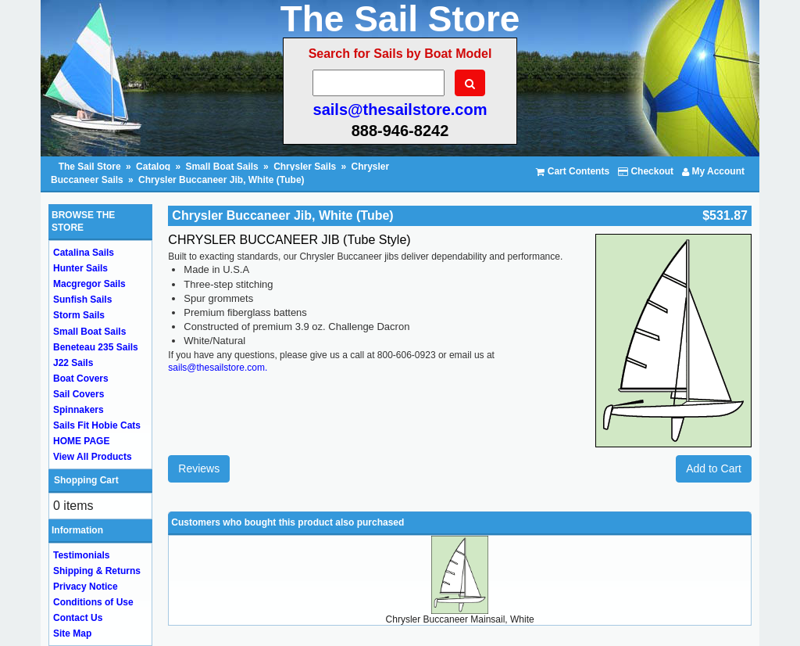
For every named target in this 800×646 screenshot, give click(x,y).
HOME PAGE (81, 441)
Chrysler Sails (304, 166)
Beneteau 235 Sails (95, 347)
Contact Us (77, 617)
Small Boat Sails (221, 166)
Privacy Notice (85, 586)
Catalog (153, 166)
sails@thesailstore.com (400, 109)
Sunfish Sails (82, 299)
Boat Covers (81, 378)
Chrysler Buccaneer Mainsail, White (460, 619)
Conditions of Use (93, 602)
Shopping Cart (86, 480)
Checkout (645, 171)
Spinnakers (78, 409)
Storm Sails (79, 315)
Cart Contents (572, 171)
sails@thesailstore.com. (217, 367)
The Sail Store (91, 166)
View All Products (92, 456)
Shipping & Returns (97, 570)
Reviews (199, 468)
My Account (713, 171)
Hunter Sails (80, 268)
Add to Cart (713, 468)
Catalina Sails (83, 252)
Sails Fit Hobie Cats (97, 425)
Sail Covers (78, 394)
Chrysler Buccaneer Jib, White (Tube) (221, 179)
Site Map (72, 633)
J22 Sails (73, 362)
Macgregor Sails (89, 283)
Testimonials (81, 555)
